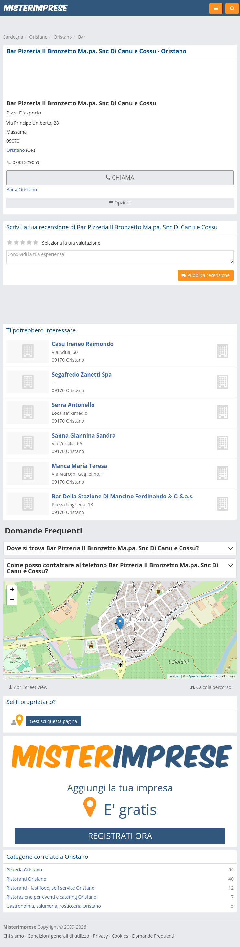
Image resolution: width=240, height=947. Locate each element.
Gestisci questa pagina (53, 721)
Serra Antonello (73, 405)
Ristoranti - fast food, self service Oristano (50, 888)
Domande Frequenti (153, 936)
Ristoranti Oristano (26, 879)
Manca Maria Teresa (79, 466)
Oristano (38, 37)
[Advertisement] (98, 77)
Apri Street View (28, 687)
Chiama (120, 177)
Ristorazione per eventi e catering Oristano (51, 897)
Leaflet (174, 676)
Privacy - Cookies (110, 936)
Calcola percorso (210, 687)
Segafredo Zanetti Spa (82, 374)
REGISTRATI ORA (120, 836)
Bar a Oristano (21, 189)
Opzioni (120, 202)
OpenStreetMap (200, 676)
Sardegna (13, 37)
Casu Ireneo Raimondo (83, 344)
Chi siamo (13, 936)
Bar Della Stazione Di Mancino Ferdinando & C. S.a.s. (123, 496)
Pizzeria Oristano (24, 870)
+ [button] (12, 590)
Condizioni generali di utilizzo (58, 936)
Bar (81, 37)
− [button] (12, 600)
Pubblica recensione (205, 275)
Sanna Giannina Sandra (83, 435)
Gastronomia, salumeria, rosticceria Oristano (53, 906)
